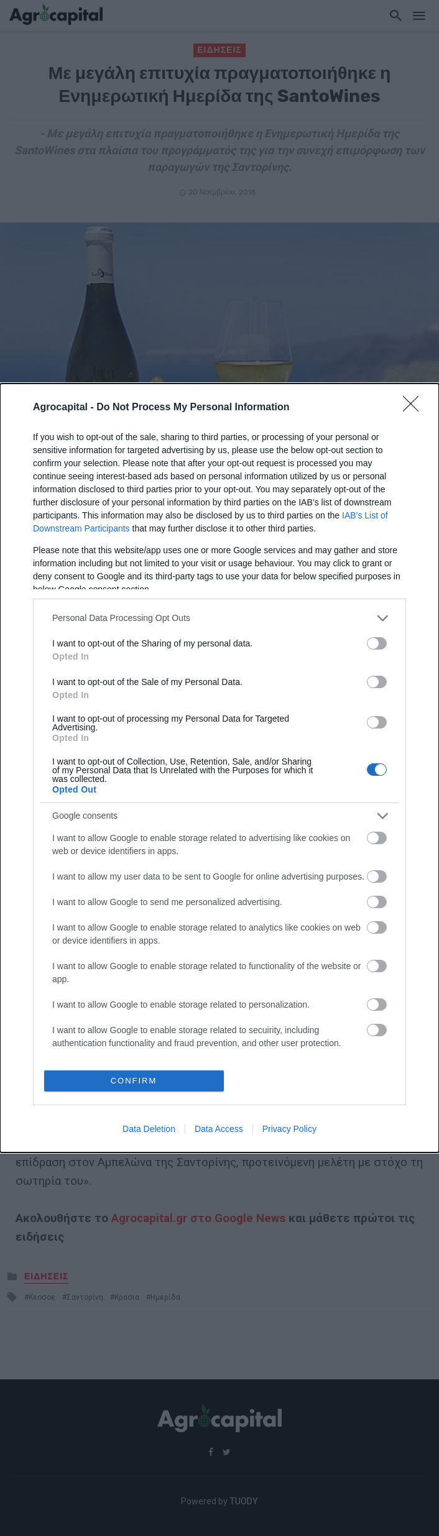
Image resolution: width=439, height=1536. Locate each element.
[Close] (415, 408)
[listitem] (219, 618)
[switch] (377, 643)
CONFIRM (134, 1080)
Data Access (219, 1129)
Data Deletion (148, 1129)
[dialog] (219, 768)
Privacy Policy (289, 1129)
